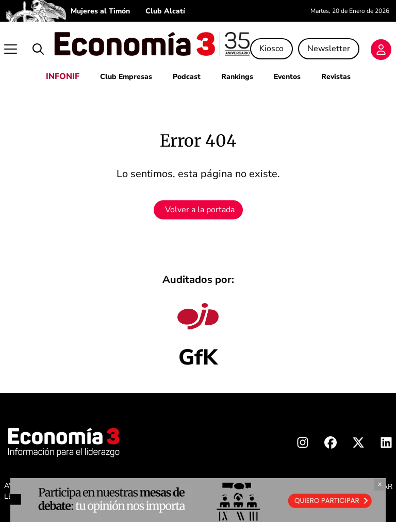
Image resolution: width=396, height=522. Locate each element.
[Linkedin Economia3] (386, 444)
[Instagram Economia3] (302, 444)
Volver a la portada (200, 209)
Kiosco (271, 48)
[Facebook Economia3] (330, 444)
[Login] (381, 49)
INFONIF (62, 76)
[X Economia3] (358, 444)
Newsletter (328, 48)
